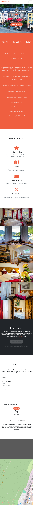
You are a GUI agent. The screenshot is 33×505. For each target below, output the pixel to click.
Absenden (16, 408)
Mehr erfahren (16, 24)
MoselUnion (5, 2)
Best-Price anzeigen (16, 342)
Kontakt (21, 336)
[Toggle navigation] (30, 2)
